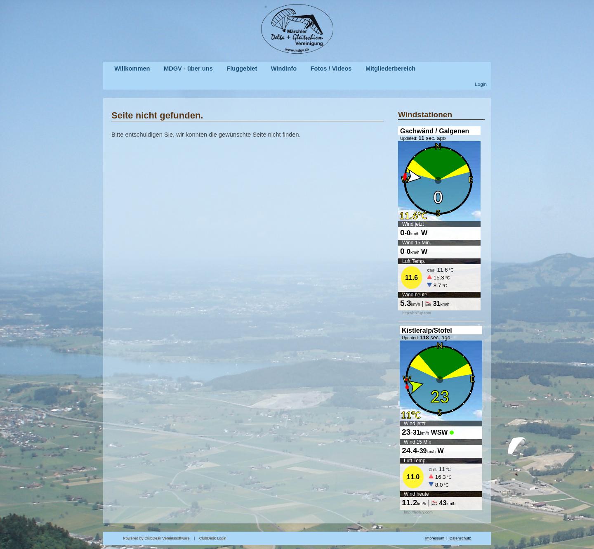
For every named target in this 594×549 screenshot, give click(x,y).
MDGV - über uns (188, 68)
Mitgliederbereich (390, 68)
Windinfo (284, 68)
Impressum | (437, 538)
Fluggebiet (241, 68)
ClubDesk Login (312, 538)
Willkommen (132, 68)
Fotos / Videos (331, 68)
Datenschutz (460, 538)
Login (481, 84)
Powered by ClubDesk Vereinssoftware (156, 538)
